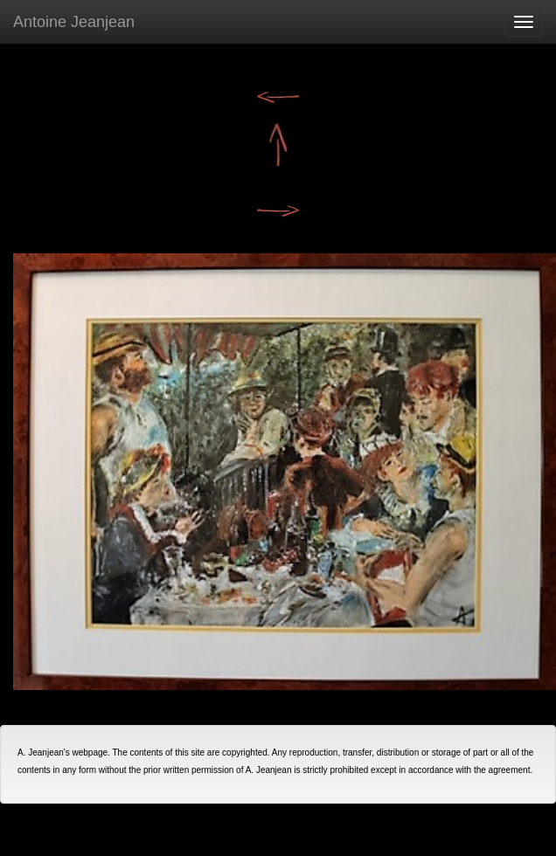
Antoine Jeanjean (74, 22)
